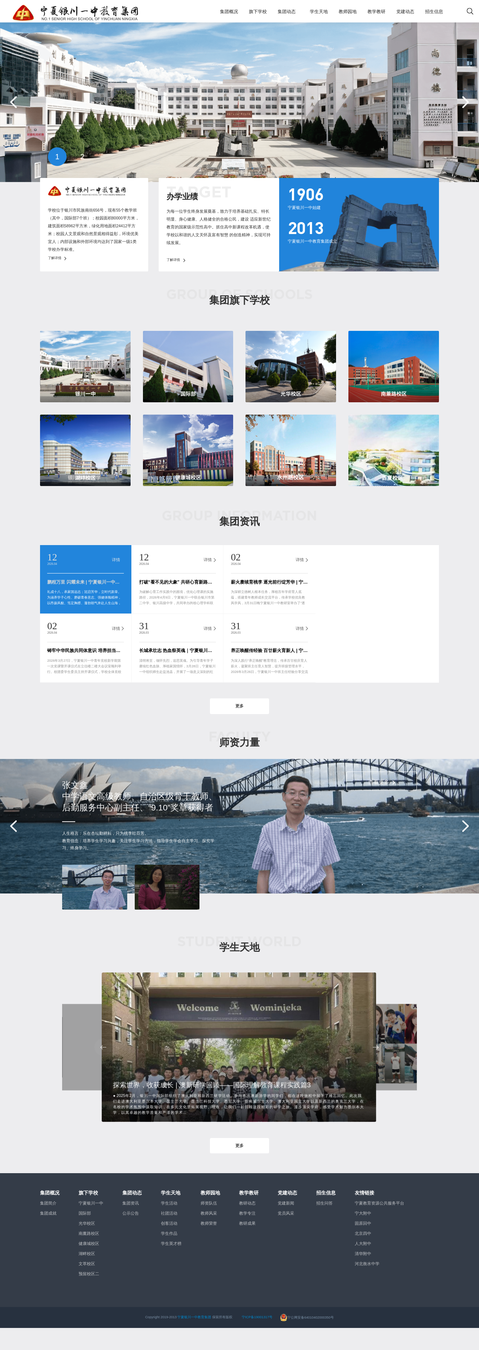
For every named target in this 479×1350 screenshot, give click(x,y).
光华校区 (87, 1245)
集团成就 (48, 1235)
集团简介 (48, 1225)
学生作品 (169, 1255)
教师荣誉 (209, 1245)
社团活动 (169, 1235)
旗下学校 (258, 11)
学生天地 (319, 11)
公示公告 (130, 1235)
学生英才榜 (171, 1265)
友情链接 (364, 1215)
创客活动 (169, 1245)
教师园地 (348, 11)
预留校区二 (89, 1296)
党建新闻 (286, 1225)
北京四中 (363, 1255)
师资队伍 (209, 1225)
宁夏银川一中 (91, 1225)
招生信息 (434, 11)
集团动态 (287, 11)
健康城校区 (89, 1265)
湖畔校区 (87, 1275)
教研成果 (247, 1245)
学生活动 (169, 1225)
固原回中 (363, 1245)
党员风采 (286, 1235)
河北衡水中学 (367, 1285)
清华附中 (363, 1275)
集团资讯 (130, 1225)
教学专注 (247, 1235)
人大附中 (363, 1265)
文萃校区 (87, 1285)
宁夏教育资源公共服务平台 (379, 1225)
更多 (239, 722)
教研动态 (247, 1225)
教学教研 (376, 11)
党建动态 (405, 11)
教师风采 (209, 1235)
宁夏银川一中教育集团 (194, 1339)
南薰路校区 (89, 1255)
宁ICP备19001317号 (257, 1339)
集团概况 (229, 11)
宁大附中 (363, 1235)
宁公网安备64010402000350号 (307, 1339)
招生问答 (324, 1225)
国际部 (85, 1235)
